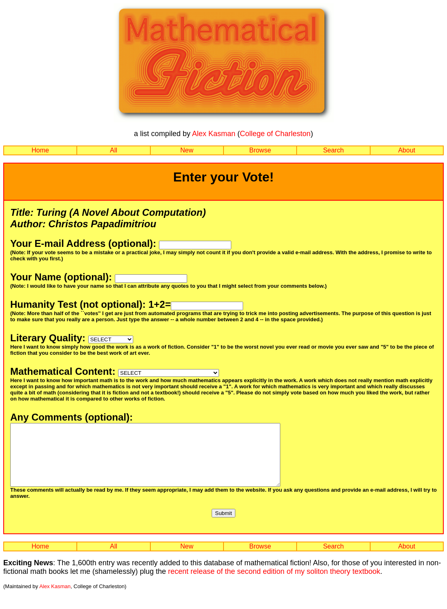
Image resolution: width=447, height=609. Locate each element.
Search (333, 150)
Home (40, 150)
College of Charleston (275, 134)
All (113, 150)
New (186, 150)
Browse (260, 150)
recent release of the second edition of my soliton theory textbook (274, 584)
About (406, 150)
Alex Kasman (213, 134)
